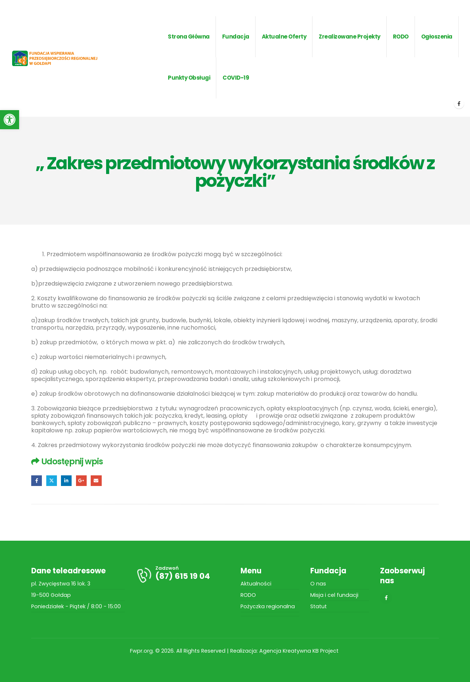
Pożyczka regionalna (268, 606)
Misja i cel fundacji (334, 595)
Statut (318, 606)
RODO (248, 595)
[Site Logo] (64, 58)
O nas (318, 583)
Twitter (51, 480)
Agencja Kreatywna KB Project (299, 650)
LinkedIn (66, 480)
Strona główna (189, 36)
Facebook (36, 480)
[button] (9, 119)
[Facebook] (459, 103)
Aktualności (256, 583)
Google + (81, 480)
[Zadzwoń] (182, 575)
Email (96, 480)
